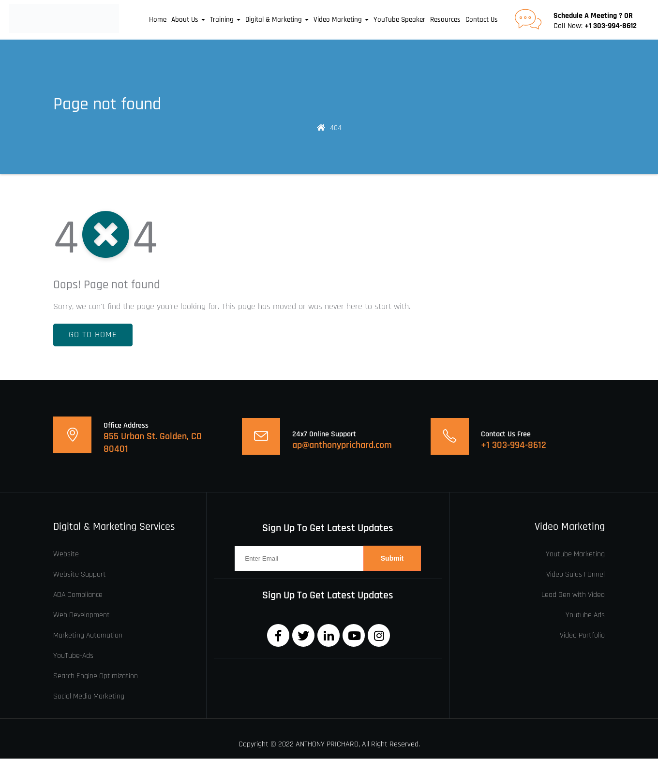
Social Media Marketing (88, 696)
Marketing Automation (87, 636)
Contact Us (481, 20)
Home (157, 20)
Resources (445, 20)
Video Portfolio (582, 636)
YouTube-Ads (73, 656)
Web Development (81, 615)
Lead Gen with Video (573, 595)
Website (66, 554)
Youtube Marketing (575, 554)
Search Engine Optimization (95, 676)
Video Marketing (341, 20)
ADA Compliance (78, 595)
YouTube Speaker (399, 20)
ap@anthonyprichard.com (342, 445)
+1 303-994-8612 (610, 26)
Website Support (79, 575)
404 (336, 128)
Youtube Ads (585, 615)
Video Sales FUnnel (575, 575)
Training (225, 20)
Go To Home (93, 335)
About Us (188, 20)
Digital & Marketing (277, 20)
